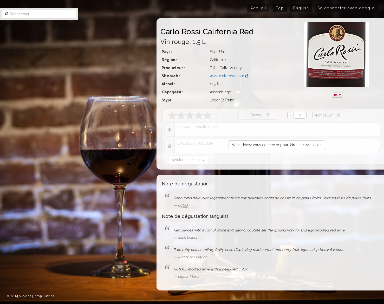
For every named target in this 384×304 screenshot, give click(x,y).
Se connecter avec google (346, 8)
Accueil (258, 8)
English (301, 8)
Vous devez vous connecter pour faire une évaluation (277, 145)
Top (280, 8)
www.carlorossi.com (229, 76)
